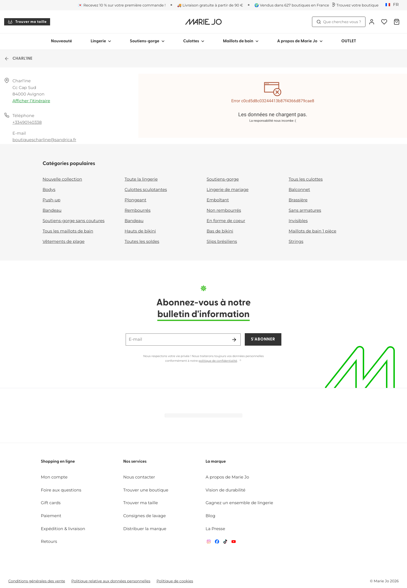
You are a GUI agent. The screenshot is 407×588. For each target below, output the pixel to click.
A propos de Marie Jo (227, 477)
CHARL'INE (18, 58)
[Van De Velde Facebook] (217, 542)
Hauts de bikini (140, 231)
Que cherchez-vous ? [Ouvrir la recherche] (338, 21)
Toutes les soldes (142, 241)
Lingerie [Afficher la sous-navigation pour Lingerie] (101, 41)
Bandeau (52, 210)
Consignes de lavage (144, 516)
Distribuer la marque (144, 529)
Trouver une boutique (145, 490)
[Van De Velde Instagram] (209, 542)
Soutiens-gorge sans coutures (74, 220)
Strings (296, 241)
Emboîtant (218, 200)
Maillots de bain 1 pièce (312, 231)
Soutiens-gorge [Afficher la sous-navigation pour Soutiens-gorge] (147, 41)
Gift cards (50, 503)
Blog (210, 516)
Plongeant (135, 200)
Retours (49, 541)
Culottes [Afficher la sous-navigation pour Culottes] (193, 41)
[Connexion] (371, 21)
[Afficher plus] (240, 361)
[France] (394, 5)
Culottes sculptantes (146, 189)
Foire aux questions (61, 490)
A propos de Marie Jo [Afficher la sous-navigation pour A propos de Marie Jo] (300, 41)
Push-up (51, 200)
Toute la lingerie (141, 179)
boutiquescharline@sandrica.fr (44, 140)
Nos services (135, 462)
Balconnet (299, 189)
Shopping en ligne (58, 462)
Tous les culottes (306, 179)
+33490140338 (27, 122)
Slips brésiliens (222, 241)
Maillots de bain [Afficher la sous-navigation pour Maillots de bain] (241, 41)
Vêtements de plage (64, 241)
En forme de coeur (226, 220)
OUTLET (348, 41)
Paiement (51, 516)
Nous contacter (139, 477)
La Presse (215, 529)
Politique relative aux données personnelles (110, 581)
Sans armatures (305, 210)
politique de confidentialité (218, 361)
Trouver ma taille (27, 21)
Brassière (298, 200)
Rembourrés (138, 210)
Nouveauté (61, 41)
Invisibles (298, 220)
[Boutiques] (354, 5)
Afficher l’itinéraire (31, 101)
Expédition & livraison (63, 529)
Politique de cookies (175, 581)
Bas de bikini (220, 231)
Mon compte (54, 477)
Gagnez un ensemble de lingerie (239, 503)
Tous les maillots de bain (68, 231)
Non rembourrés (224, 210)
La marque (216, 462)
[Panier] (396, 21)
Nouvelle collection (62, 179)
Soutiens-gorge (223, 179)
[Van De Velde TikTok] (225, 542)
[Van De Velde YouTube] (233, 542)
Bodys (49, 189)
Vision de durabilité (225, 490)
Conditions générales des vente (36, 581)
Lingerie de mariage (227, 189)
